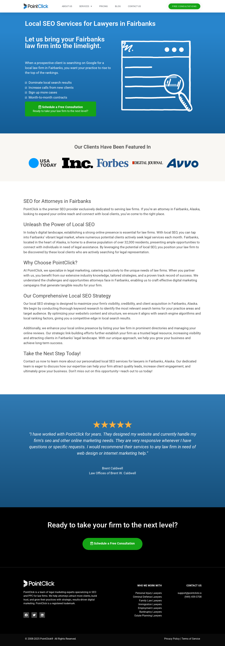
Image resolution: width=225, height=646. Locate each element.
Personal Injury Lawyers (148, 593)
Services (85, 6)
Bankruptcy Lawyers (150, 611)
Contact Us (134, 6)
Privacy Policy (172, 638)
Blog (118, 6)
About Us (67, 6)
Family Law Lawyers (150, 600)
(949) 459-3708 (193, 596)
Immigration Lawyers (150, 604)
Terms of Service (191, 638)
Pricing (103, 6)
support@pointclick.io (190, 593)
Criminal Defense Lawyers (147, 596)
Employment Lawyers (150, 608)
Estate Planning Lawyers (148, 615)
